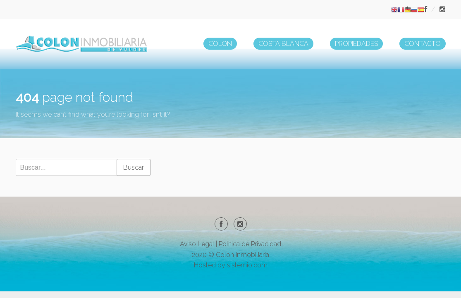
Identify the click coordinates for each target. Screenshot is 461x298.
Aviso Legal (197, 244)
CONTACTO (422, 44)
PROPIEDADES (356, 44)
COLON (220, 44)
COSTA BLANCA (283, 44)
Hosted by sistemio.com (231, 265)
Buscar (133, 167)
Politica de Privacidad (250, 244)
